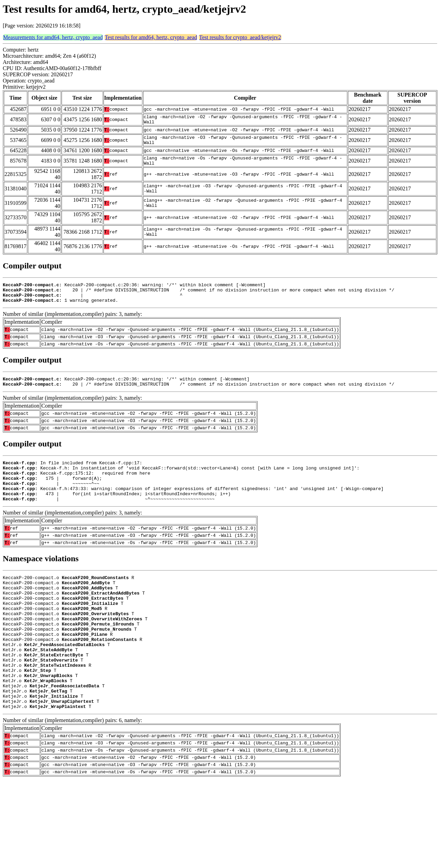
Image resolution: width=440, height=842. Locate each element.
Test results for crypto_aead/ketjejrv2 (240, 37)
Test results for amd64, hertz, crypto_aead (151, 37)
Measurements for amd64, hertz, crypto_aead (53, 37)
